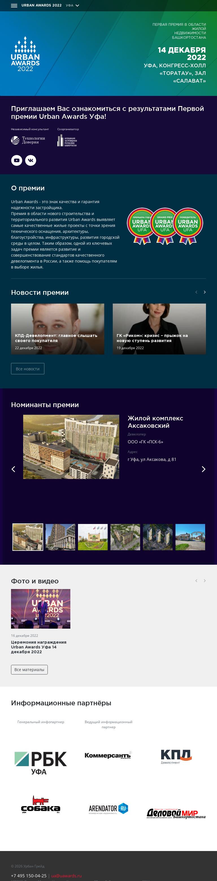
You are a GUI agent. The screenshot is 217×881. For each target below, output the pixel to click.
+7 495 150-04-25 (29, 875)
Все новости (28, 368)
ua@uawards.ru (66, 875)
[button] (196, 292)
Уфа (69, 5)
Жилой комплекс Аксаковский (155, 422)
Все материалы (29, 669)
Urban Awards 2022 (41, 5)
